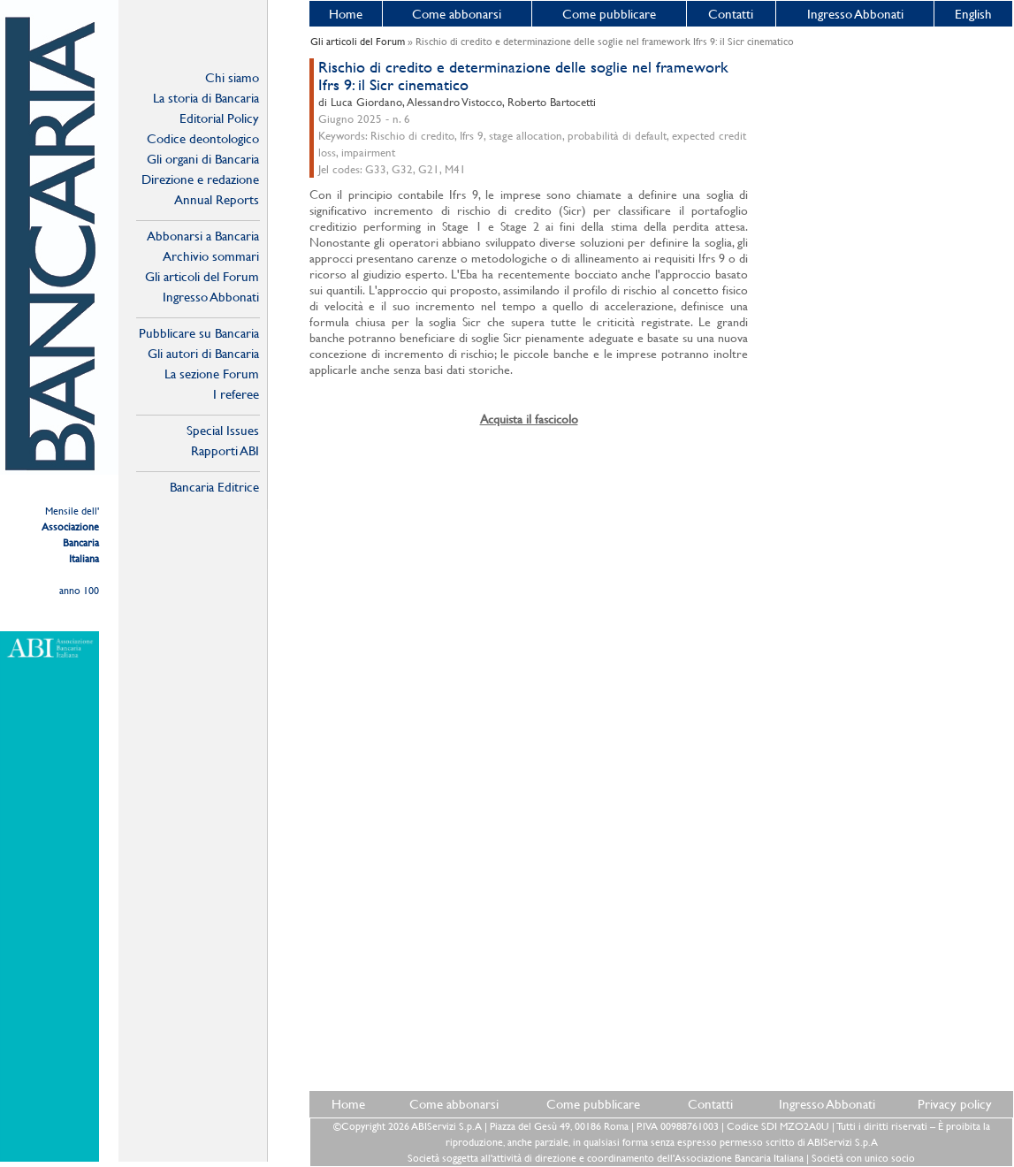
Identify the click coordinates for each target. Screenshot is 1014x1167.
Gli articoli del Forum (202, 276)
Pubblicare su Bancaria (199, 332)
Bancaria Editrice (214, 486)
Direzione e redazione (200, 179)
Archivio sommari (211, 255)
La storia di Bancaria (206, 97)
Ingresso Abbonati (855, 13)
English (973, 13)
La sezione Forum (211, 373)
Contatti (730, 13)
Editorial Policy (219, 118)
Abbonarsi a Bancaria (203, 235)
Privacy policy (955, 1103)
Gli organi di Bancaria (203, 158)
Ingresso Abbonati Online (211, 297)
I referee (236, 393)
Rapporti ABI (225, 450)
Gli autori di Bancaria (203, 353)
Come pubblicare (609, 13)
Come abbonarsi (456, 13)
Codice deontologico (203, 138)
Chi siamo (232, 77)
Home (345, 13)
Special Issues (223, 430)
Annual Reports (216, 199)
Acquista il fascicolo (529, 419)
